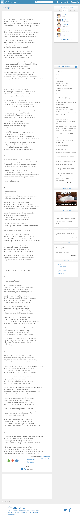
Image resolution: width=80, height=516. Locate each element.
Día (60, 10)
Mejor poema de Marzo (65, 66)
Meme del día (67, 188)
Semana (65, 10)
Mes (71, 10)
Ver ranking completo (66, 39)
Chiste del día (67, 210)
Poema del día (66, 243)
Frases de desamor (63, 270)
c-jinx (75, 183)
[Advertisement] (27, 486)
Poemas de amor (62, 268)
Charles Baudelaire (45, 456)
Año (75, 10)
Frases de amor (62, 272)
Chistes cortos (61, 265)
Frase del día (66, 229)
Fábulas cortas (62, 273)
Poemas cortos (62, 266)
